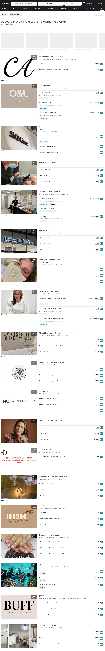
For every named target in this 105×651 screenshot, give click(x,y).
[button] (24, 4)
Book (101, 64)
